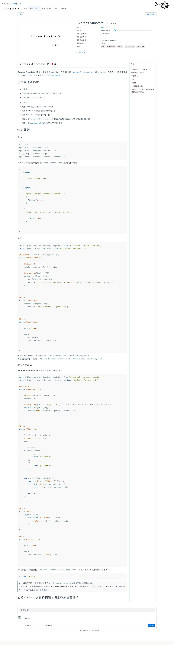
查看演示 (81, 52)
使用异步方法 (137, 86)
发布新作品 (150, 14)
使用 (134, 83)
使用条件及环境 (137, 72)
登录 (17, 3)
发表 (151, 624)
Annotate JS (57, 75)
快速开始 (135, 76)
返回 (20, 14)
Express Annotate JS (139, 69)
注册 (22, 3)
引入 (134, 79)
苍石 (102, 27)
